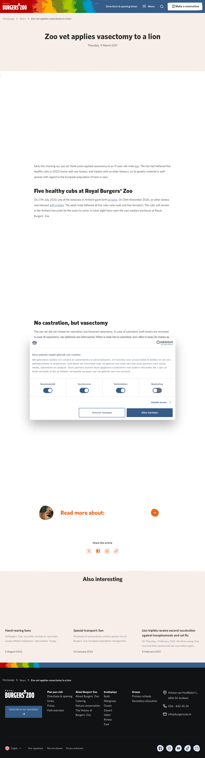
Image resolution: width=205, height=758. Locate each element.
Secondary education (144, 701)
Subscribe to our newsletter (23, 712)
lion (137, 166)
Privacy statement (74, 748)
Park (106, 724)
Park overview (55, 710)
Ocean (108, 705)
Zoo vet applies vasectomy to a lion (48, 680)
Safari (107, 715)
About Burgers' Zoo (87, 696)
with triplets (57, 205)
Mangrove (110, 701)
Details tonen (159, 402)
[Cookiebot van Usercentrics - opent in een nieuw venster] (159, 343)
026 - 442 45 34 (176, 706)
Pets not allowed (54, 748)
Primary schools (141, 696)
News (20, 680)
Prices (51, 705)
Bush (107, 696)
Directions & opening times (121, 6)
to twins (112, 199)
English (13, 748)
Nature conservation (88, 705)
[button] (148, 6)
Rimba (108, 719)
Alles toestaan (149, 412)
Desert (108, 710)
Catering (81, 701)
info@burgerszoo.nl (177, 714)
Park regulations (35, 748)
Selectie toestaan (102, 412)
